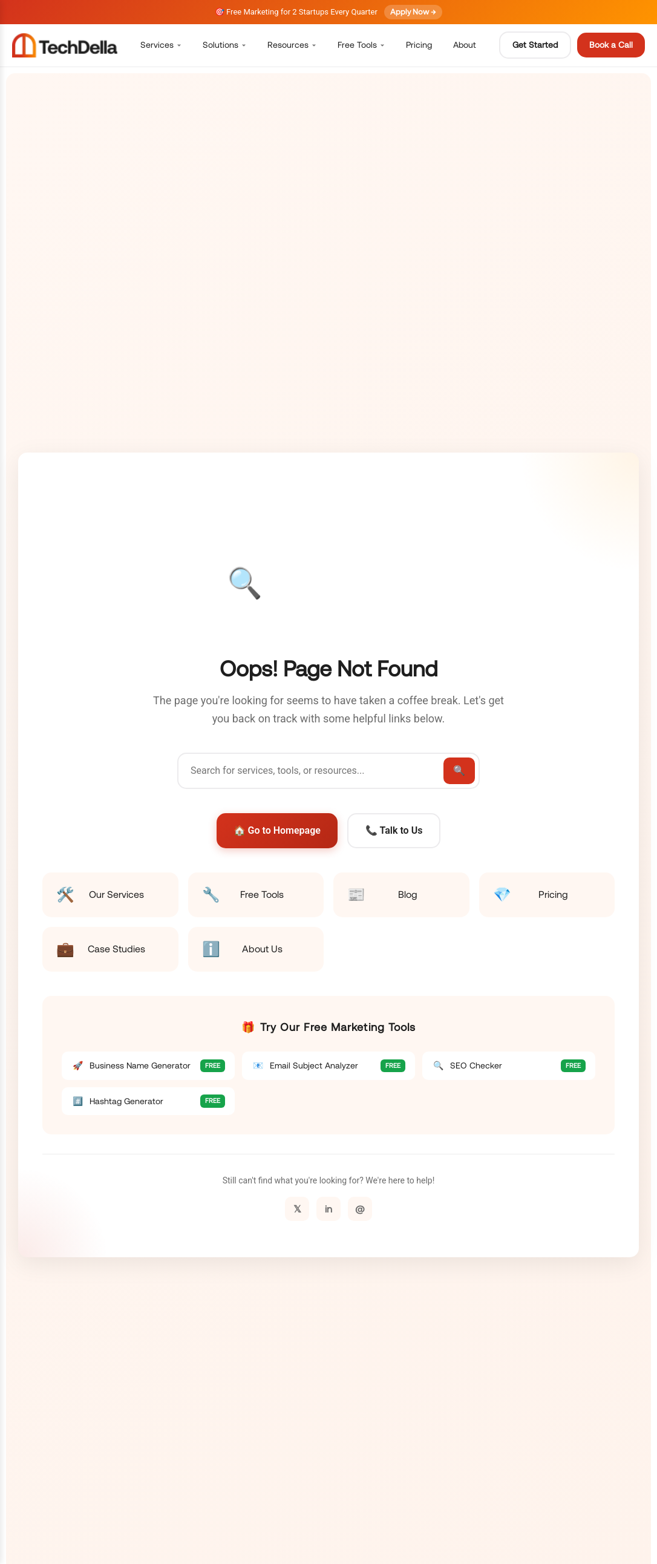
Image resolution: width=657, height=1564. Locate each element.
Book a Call (611, 45)
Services (160, 45)
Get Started (535, 45)
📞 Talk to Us (393, 830)
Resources (291, 45)
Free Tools (361, 45)
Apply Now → (413, 11)
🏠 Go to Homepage (277, 830)
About (464, 45)
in (328, 1208)
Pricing (419, 45)
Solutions (224, 45)
